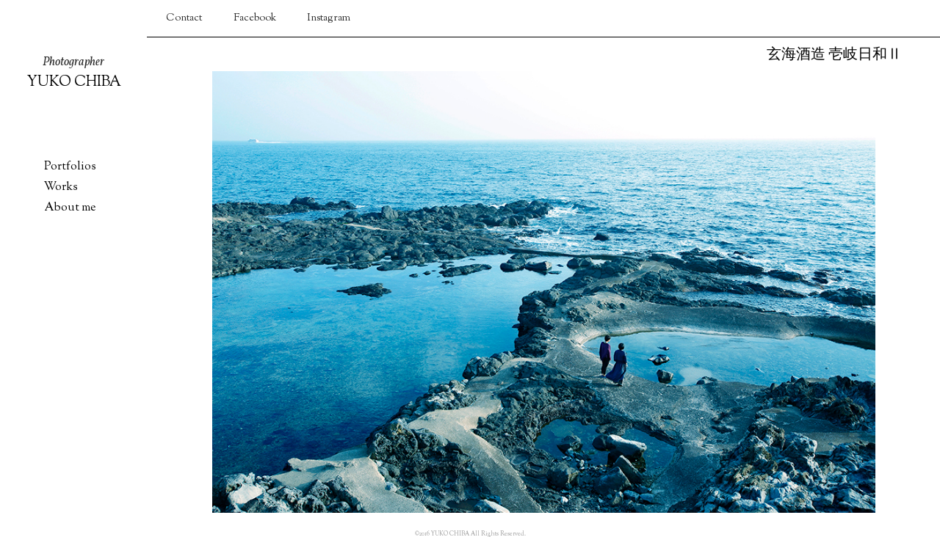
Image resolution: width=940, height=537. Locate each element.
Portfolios (70, 166)
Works (61, 187)
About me (69, 208)
